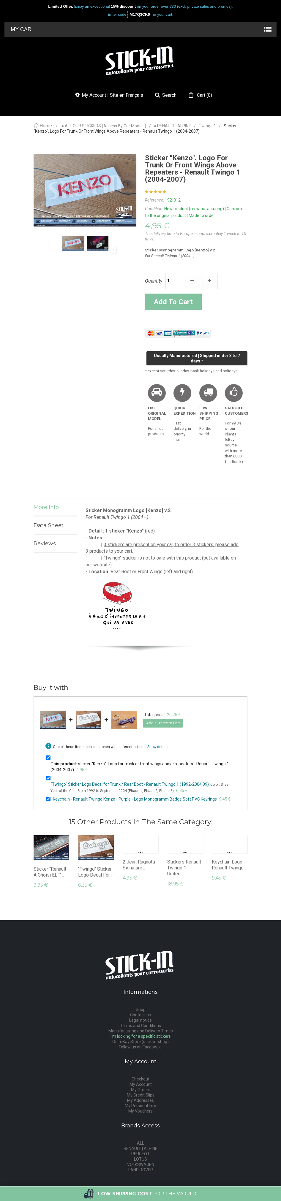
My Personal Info (140, 1105)
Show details (157, 747)
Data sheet (49, 525)
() (204, 95)
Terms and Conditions (140, 1025)
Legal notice (140, 1020)
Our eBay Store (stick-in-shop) (140, 1041)
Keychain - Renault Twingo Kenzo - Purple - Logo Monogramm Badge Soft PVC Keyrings (135, 799)
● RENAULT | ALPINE (172, 126)
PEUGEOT (140, 1153)
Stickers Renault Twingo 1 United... (184, 868)
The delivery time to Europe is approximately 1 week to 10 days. (195, 236)
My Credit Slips (140, 1095)
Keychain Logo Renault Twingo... (229, 865)
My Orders (140, 1089)
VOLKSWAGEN (140, 1164)
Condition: (154, 208)
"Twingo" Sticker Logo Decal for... (95, 872)
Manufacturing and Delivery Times (140, 1031)
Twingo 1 (207, 126)
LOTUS (140, 1159)
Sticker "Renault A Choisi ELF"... (50, 872)
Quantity (153, 281)
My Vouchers (140, 1111)
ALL (140, 1143)
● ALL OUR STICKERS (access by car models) (103, 126)
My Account (141, 1084)
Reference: (154, 200)
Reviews (45, 543)
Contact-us (140, 1015)
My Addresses (140, 1100)
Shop (141, 1009)
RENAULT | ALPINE (140, 1148)
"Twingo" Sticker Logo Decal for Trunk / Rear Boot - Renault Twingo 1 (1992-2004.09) (129, 784)
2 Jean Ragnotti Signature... (139, 865)
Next (114, 250)
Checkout (140, 1079)
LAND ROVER (140, 1169)
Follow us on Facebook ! (140, 1047)
